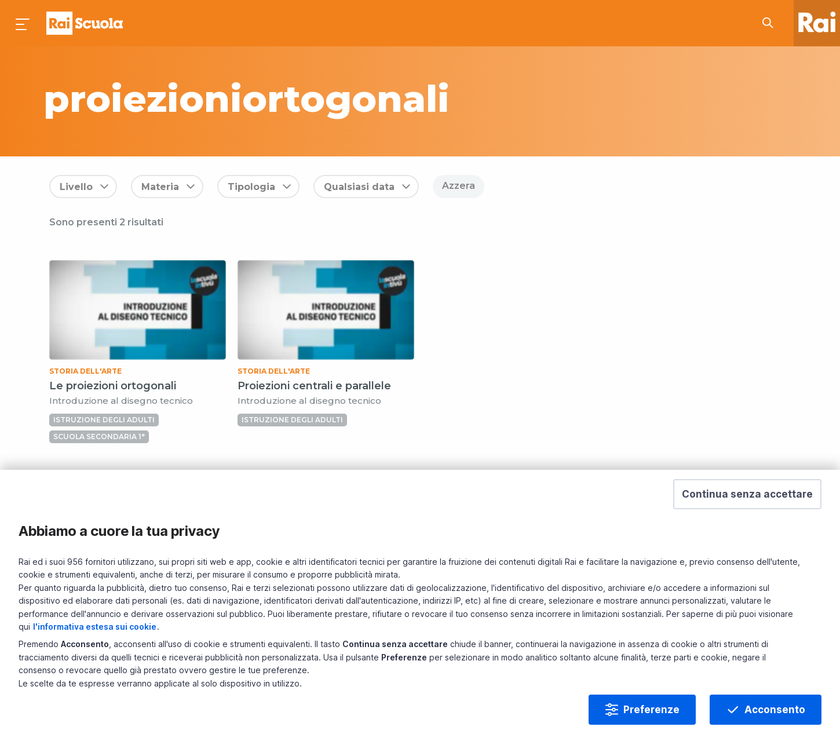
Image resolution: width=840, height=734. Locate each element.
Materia (160, 186)
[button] (747, 494)
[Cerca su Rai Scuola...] (771, 23)
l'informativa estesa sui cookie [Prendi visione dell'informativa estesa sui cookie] (94, 626)
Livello (76, 186)
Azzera (458, 185)
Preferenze (651, 709)
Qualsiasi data (359, 186)
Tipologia (251, 186)
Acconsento (774, 709)
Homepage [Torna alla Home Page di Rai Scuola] (84, 23)
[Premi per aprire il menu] (23, 23)
